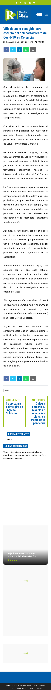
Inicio (11, 688)
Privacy (30, 688)
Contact (39, 688)
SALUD (41, 42)
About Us (20, 688)
